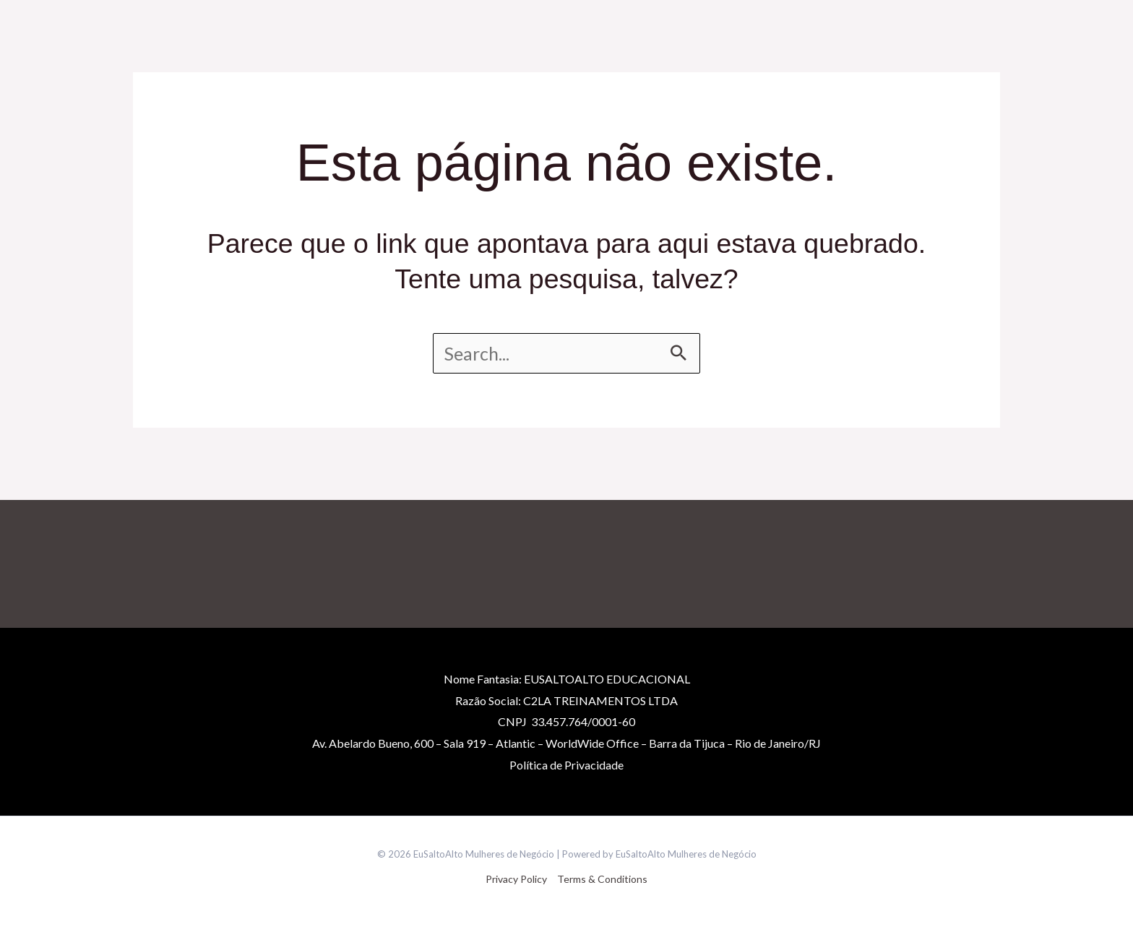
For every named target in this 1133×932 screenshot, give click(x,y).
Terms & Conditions (602, 879)
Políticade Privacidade (566, 765)
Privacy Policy (516, 879)
